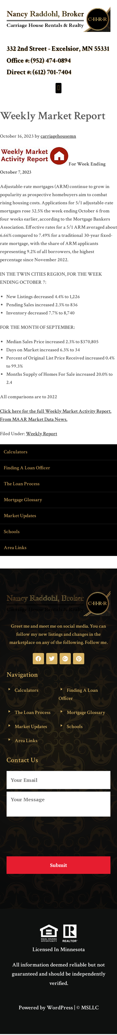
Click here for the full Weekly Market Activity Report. (55, 411)
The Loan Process (22, 484)
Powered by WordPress (46, 1007)
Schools (12, 531)
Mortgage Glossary (23, 500)
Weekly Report (41, 434)
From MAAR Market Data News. (33, 419)
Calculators (15, 452)
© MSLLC (87, 1007)
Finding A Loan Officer (27, 468)
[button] (58, 88)
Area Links (15, 547)
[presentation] (54, 834)
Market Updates (20, 515)
